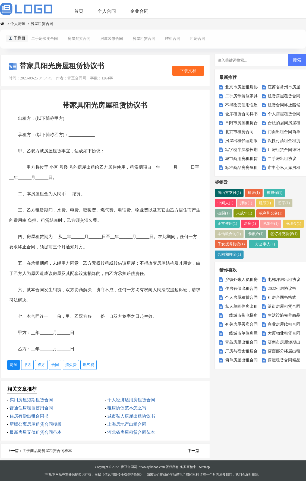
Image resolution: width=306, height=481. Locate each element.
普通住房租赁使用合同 (31, 408)
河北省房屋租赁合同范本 (131, 432)
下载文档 (188, 71)
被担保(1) (274, 193)
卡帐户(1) (255, 234)
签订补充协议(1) (284, 234)
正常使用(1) (227, 224)
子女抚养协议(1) (231, 244)
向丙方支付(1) (229, 193)
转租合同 (172, 39)
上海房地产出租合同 (126, 424)
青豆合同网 (129, 467)
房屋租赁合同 (41, 24)
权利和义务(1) (270, 213)
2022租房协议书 (282, 288)
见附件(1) (271, 224)
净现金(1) (293, 224)
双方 (41, 365)
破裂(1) (223, 213)
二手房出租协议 (282, 158)
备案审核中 (188, 467)
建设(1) (254, 193)
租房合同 (197, 39)
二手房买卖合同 (44, 39)
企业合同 (139, 11)
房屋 (13, 365)
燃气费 (88, 365)
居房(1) (250, 224)
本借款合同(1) (229, 234)
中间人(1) (225, 203)
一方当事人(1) (263, 244)
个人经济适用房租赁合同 (131, 399)
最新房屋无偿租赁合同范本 (36, 432)
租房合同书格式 (282, 297)
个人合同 (106, 11)
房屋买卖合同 (79, 39)
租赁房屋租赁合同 (284, 96)
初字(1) (284, 203)
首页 (78, 11)
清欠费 (71, 365)
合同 (55, 365)
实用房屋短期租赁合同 (31, 399)
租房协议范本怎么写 (126, 408)
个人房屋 (18, 24)
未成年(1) (244, 213)
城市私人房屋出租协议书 (131, 416)
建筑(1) (265, 203)
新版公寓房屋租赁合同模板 (36, 424)
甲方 (27, 365)
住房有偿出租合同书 (29, 416)
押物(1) (246, 203)
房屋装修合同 (111, 39)
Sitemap (204, 467)
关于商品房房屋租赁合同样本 (47, 451)
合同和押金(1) (229, 254)
